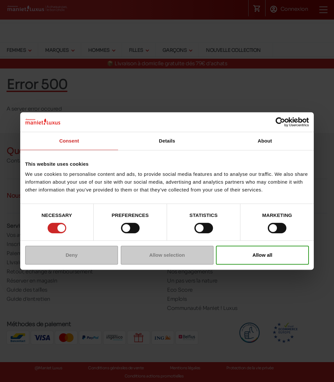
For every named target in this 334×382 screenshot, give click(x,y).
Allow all (262, 255)
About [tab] (265, 141)
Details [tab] (167, 141)
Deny (72, 255)
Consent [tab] (69, 141)
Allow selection (167, 255)
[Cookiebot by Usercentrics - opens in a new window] (280, 122)
